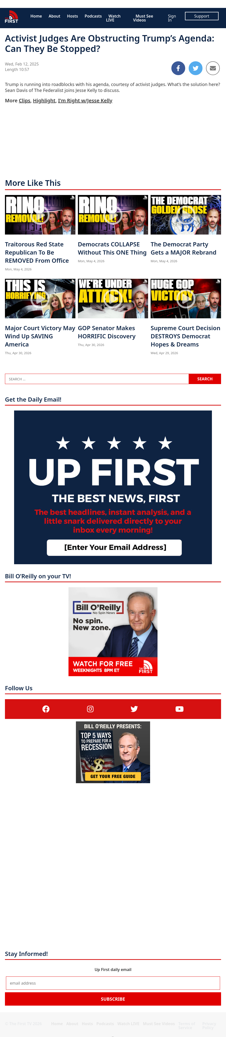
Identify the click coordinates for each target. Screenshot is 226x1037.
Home (36, 16)
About (54, 16)
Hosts (72, 16)
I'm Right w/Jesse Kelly (85, 100)
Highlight (44, 100)
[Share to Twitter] (196, 68)
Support (201, 16)
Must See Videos (143, 18)
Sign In (172, 18)
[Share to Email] (213, 68)
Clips (24, 100)
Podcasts (93, 16)
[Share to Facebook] (178, 68)
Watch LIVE (113, 18)
